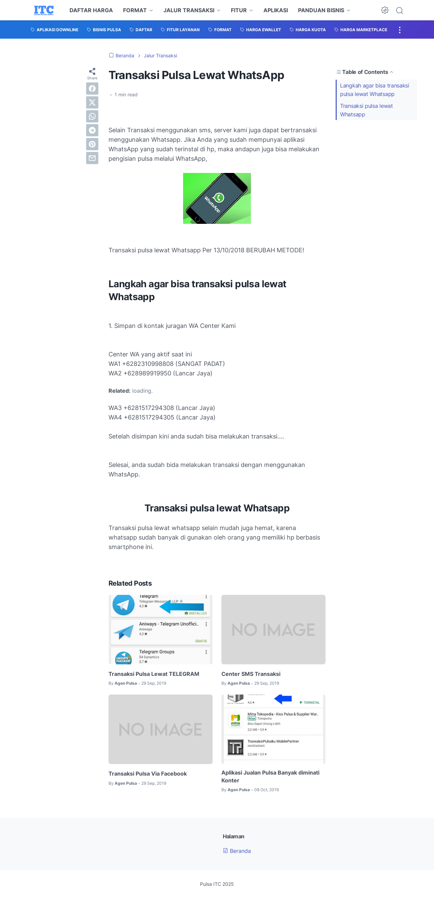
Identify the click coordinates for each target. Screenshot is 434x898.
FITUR (239, 10)
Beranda (237, 850)
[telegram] (92, 130)
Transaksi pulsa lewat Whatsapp (366, 110)
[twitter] (92, 102)
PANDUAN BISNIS (321, 10)
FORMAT (135, 10)
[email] (92, 158)
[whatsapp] (92, 116)
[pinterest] (92, 144)
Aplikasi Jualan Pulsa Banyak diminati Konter (270, 776)
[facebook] (92, 88)
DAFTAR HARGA (91, 10)
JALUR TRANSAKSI (188, 10)
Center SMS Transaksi (250, 673)
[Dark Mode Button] (385, 10)
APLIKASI (275, 10)
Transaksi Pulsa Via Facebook (147, 773)
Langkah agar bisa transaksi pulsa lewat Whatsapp (374, 89)
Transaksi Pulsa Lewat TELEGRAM (153, 673)
